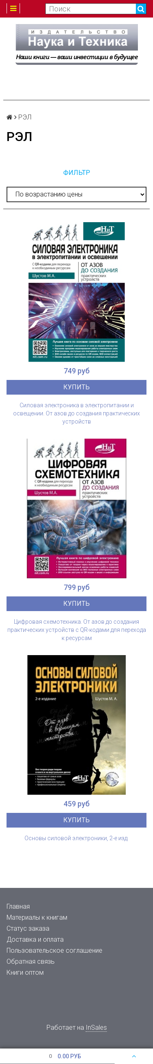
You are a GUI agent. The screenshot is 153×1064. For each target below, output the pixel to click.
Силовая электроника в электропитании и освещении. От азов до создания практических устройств (76, 413)
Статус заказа (28, 928)
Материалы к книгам (37, 917)
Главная (18, 906)
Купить (76, 387)
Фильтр (76, 173)
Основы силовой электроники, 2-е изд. (76, 838)
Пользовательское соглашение (54, 950)
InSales (96, 1027)
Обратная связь (31, 961)
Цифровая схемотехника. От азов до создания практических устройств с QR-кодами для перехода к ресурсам (76, 629)
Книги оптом (25, 972)
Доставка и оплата (35, 939)
